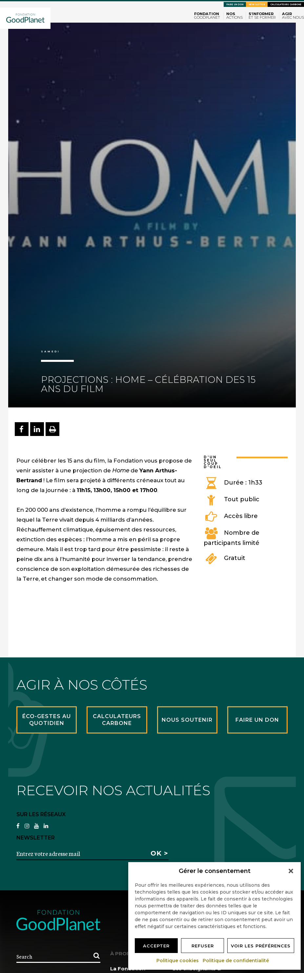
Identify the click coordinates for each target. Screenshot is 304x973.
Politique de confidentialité (236, 960)
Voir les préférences (261, 945)
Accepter (156, 945)
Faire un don (234, 4)
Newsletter (257, 4)
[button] (291, 871)
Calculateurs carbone (285, 4)
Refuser (203, 945)
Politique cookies (177, 960)
